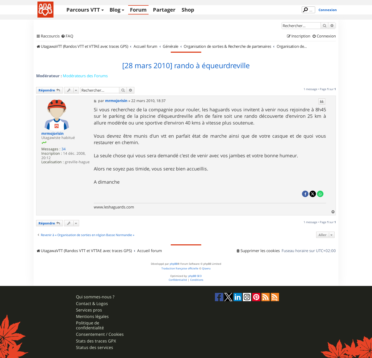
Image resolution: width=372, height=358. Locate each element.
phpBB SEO (195, 276)
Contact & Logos (92, 303)
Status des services (94, 347)
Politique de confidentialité (90, 325)
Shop (188, 9)
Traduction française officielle (179, 268)
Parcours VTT (83, 9)
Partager (164, 9)
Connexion (328, 9)
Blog (115, 9)
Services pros (89, 310)
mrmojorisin (52, 133)
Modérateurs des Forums (85, 75)
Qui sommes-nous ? (95, 296)
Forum (138, 9)
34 (63, 149)
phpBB (173, 264)
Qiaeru (206, 268)
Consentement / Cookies (100, 334)
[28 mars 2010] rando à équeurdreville (186, 65)
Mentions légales (92, 316)
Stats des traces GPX (96, 341)
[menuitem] (67, 36)
